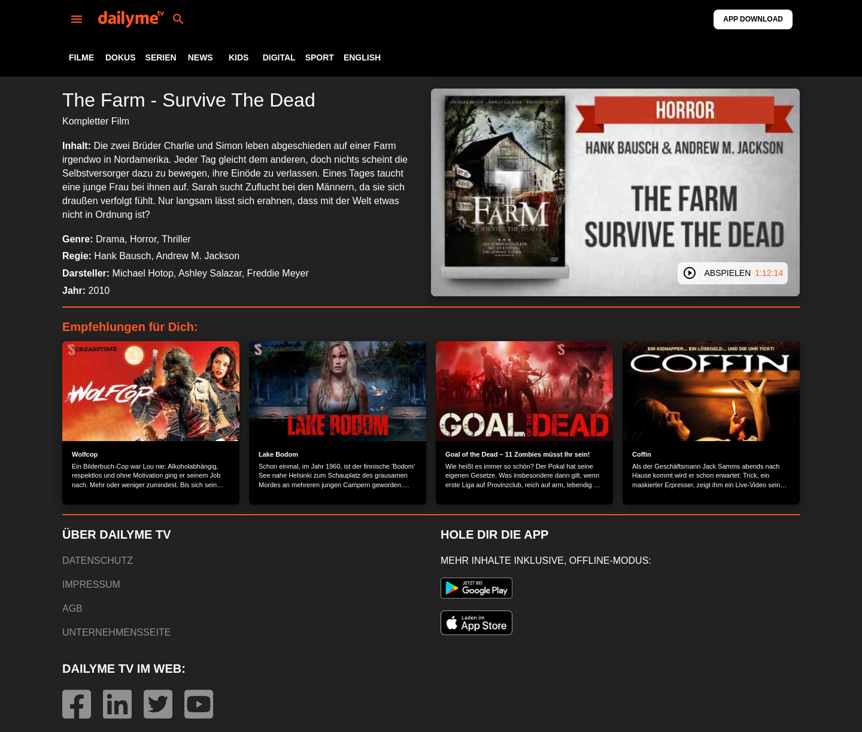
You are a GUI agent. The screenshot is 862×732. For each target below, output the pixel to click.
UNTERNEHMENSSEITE (116, 632)
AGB (72, 608)
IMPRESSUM (91, 584)
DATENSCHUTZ (97, 560)
